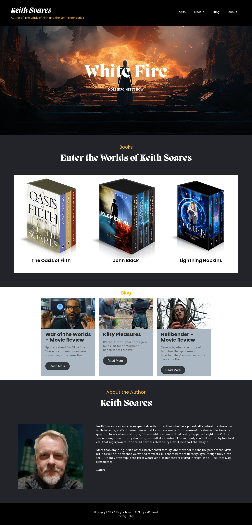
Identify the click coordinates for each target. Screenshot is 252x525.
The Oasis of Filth (51, 260)
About (232, 12)
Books (181, 12)
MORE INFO (116, 89)
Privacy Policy (126, 516)
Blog (216, 12)
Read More (57, 366)
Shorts (199, 12)
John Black (126, 260)
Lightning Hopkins (201, 260)
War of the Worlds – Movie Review (68, 337)
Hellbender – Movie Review (178, 337)
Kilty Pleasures (122, 334)
